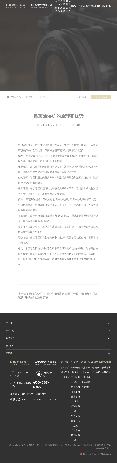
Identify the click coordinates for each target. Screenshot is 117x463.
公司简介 (65, 366)
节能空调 (75, 429)
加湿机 (75, 400)
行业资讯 (27, 97)
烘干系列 (75, 385)
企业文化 (65, 376)
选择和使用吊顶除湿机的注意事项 (46, 298)
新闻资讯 (96, 360)
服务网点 (86, 376)
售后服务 (86, 385)
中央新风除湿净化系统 (75, 419)
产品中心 (75, 360)
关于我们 (65, 360)
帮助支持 (86, 360)
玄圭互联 (99, 444)
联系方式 (106, 366)
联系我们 (106, 360)
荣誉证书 (65, 371)
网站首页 (12, 97)
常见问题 (86, 380)
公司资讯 (82, 97)
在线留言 (106, 371)
